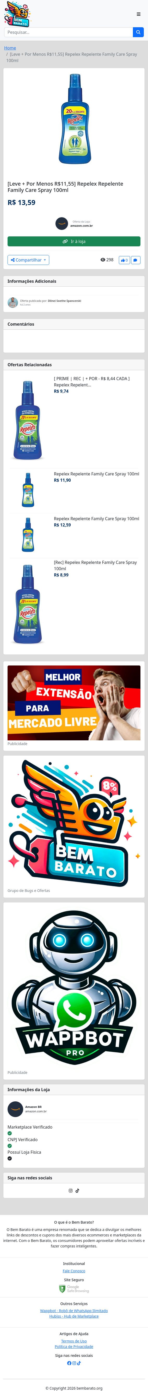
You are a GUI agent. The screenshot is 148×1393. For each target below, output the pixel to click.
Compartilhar (27, 260)
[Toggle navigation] (138, 14)
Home (10, 48)
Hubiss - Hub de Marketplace (73, 1316)
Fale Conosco (74, 1270)
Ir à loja (74, 241)
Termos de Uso (74, 1341)
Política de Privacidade (74, 1346)
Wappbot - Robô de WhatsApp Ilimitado (74, 1310)
